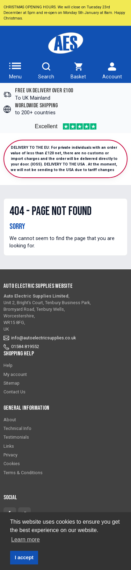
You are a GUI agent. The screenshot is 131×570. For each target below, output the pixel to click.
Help (8, 365)
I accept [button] (24, 557)
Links (8, 446)
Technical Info (17, 428)
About (9, 419)
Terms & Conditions (23, 472)
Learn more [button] (25, 539)
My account (15, 374)
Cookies (11, 463)
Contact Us (14, 391)
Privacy (10, 454)
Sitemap (11, 383)
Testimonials (16, 437)
